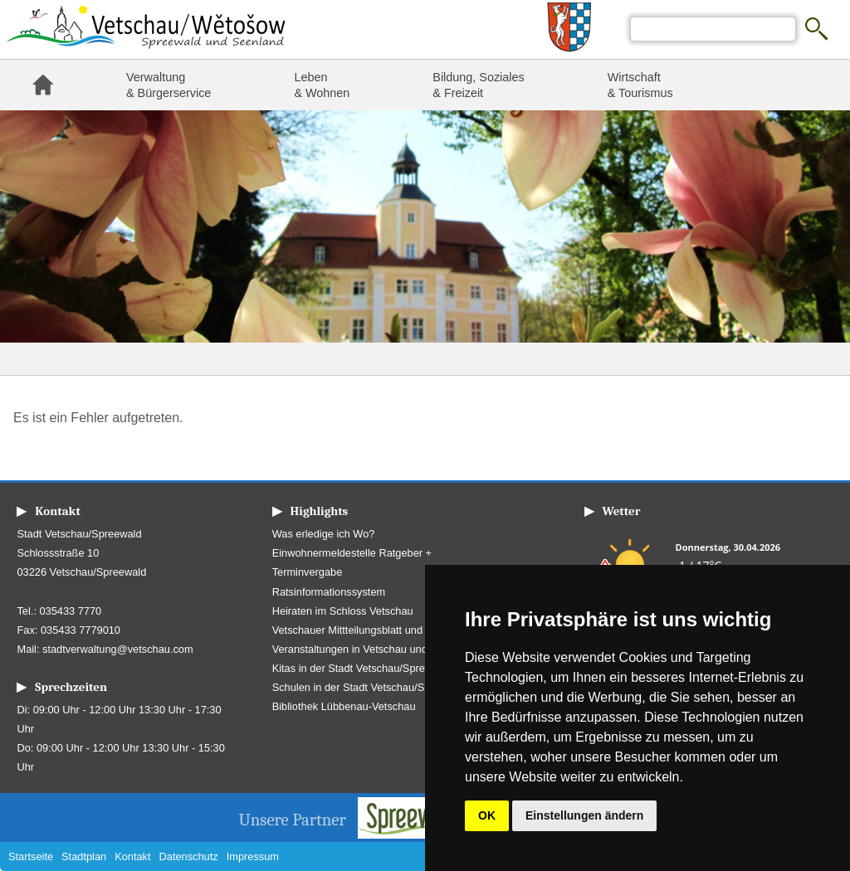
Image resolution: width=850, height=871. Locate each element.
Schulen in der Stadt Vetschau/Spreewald (369, 687)
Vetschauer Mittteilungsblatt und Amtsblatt (371, 630)
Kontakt (132, 856)
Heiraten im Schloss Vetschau (342, 611)
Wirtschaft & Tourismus (640, 85)
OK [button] (487, 815)
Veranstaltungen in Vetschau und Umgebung (377, 649)
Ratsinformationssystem (329, 592)
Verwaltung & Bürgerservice (168, 85)
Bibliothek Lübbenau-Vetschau (344, 706)
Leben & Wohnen (321, 85)
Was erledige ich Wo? (323, 534)
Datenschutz (188, 856)
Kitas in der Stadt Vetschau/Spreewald (362, 668)
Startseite (42, 85)
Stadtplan (83, 856)
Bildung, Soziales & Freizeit (478, 85)
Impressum (253, 856)
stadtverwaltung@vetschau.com (117, 649)
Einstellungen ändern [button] (584, 815)
